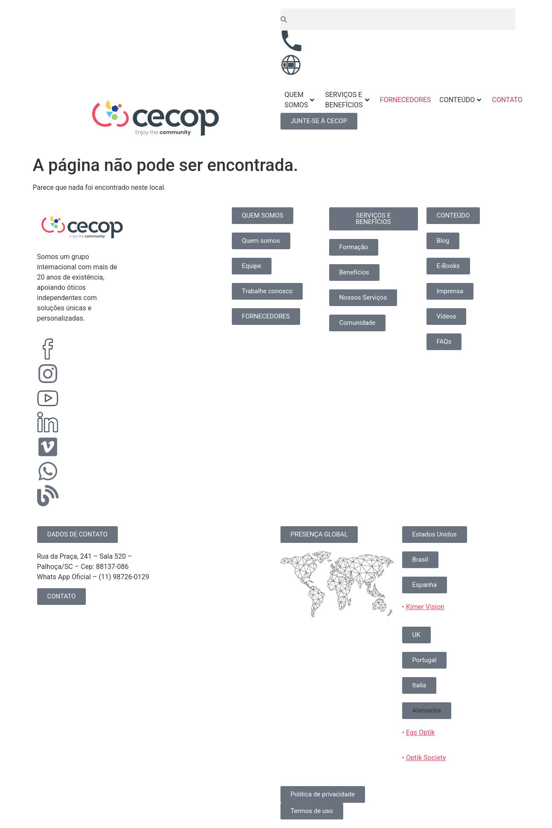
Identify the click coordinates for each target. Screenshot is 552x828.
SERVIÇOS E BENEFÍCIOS (347, 100)
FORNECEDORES (405, 100)
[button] (426, 710)
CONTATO (507, 100)
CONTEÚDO (460, 100)
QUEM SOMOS (300, 100)
